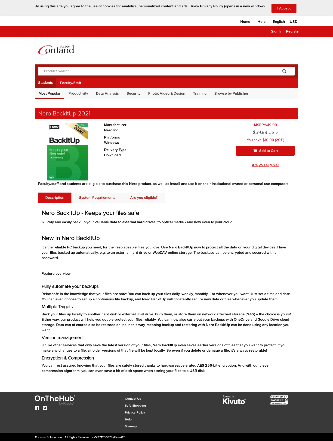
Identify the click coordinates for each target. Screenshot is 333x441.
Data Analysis (107, 93)
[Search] (284, 71)
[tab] (54, 198)
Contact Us (133, 399)
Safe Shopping (135, 406)
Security (133, 93)
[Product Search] (156, 71)
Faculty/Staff (70, 83)
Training (200, 93)
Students (45, 82)
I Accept (286, 8)
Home (245, 21)
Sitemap (131, 426)
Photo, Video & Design (166, 93)
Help (261, 21)
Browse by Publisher (231, 93)
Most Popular (50, 93)
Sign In (276, 31)
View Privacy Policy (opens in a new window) (228, 6)
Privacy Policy (135, 412)
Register (293, 31)
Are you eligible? (265, 165)
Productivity (78, 93)
